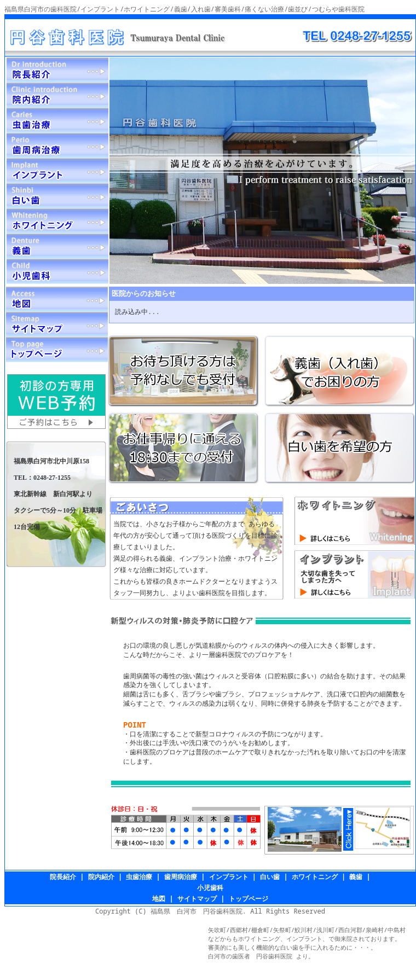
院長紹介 (63, 876)
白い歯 (270, 876)
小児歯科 (210, 887)
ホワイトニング (315, 876)
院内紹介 (101, 876)
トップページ (248, 898)
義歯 (355, 876)
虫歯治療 (139, 876)
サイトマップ (197, 898)
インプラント (229, 876)
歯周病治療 (180, 876)
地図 (158, 898)
